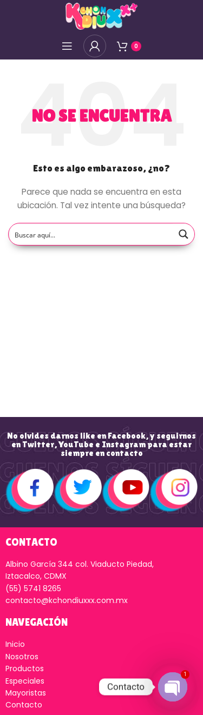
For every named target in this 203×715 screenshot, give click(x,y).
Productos (24, 668)
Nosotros (21, 656)
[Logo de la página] (101, 15)
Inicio (15, 644)
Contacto (23, 704)
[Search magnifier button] (183, 234)
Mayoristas (25, 692)
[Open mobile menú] (67, 46)
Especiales (24, 681)
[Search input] (91, 234)
